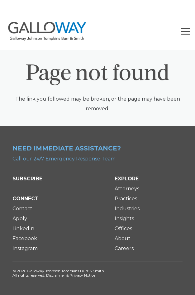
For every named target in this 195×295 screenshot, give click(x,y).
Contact (22, 209)
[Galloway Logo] (47, 31)
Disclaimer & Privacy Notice (70, 275)
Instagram (25, 248)
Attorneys (127, 189)
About (123, 238)
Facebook (24, 238)
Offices (123, 228)
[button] (185, 31)
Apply (19, 218)
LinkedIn (23, 228)
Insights (124, 218)
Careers (124, 248)
